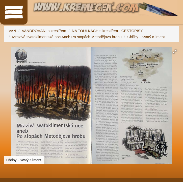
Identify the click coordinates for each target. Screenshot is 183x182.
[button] (175, 52)
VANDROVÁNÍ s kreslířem (44, 31)
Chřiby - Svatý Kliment (146, 37)
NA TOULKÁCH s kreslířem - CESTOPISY (107, 31)
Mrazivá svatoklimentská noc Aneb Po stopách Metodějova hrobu (67, 37)
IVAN (12, 31)
